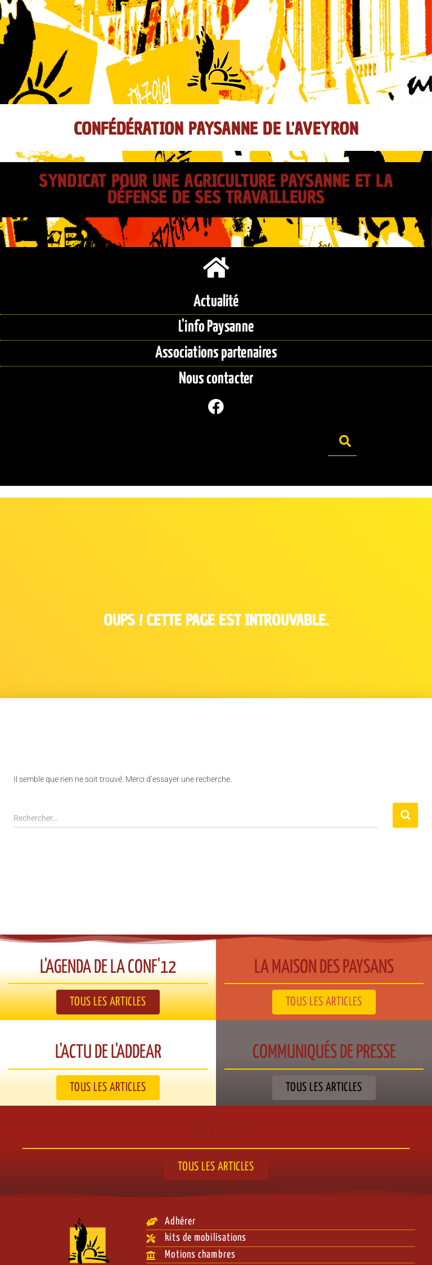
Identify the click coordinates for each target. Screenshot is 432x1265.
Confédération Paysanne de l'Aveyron (216, 129)
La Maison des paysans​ (324, 939)
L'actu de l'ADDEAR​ (108, 1025)
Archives (216, 1104)
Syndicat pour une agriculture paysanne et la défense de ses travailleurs (216, 188)
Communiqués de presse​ (324, 1025)
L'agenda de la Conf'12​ (108, 939)
